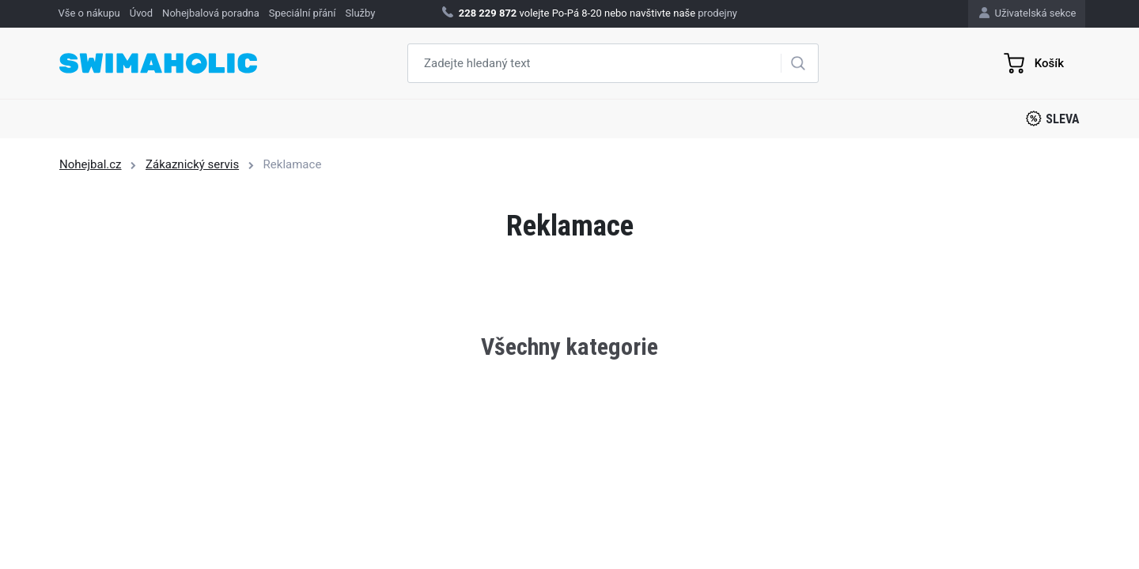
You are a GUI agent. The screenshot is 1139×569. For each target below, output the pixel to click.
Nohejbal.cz (90, 164)
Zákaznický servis (192, 164)
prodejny (717, 13)
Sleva (1053, 118)
